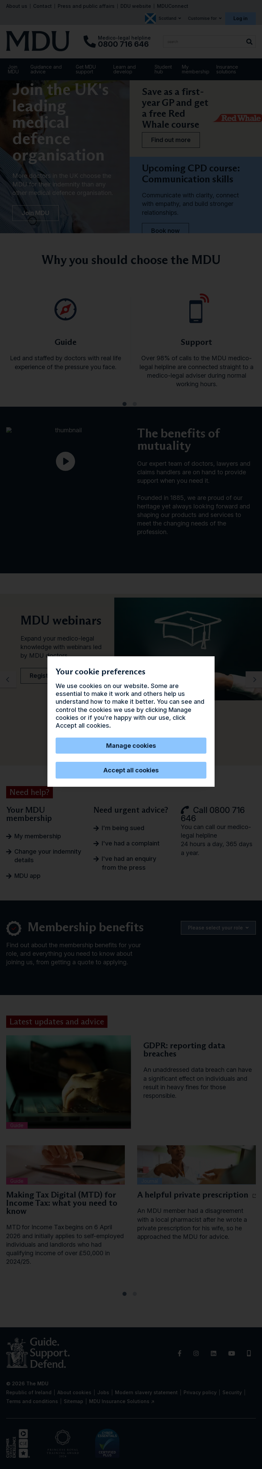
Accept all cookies (131, 770)
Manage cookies (131, 745)
